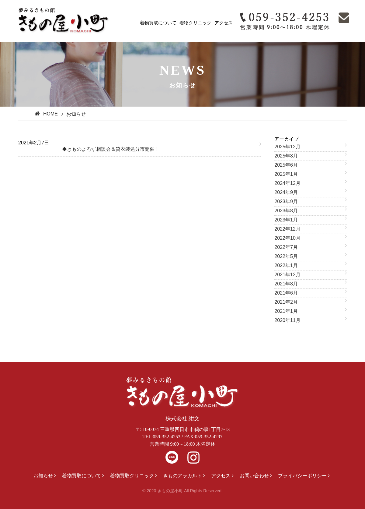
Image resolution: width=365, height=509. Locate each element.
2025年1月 (286, 174)
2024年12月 (287, 183)
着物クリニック (195, 22)
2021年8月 (286, 283)
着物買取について (158, 22)
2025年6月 (286, 165)
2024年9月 (286, 192)
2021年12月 (287, 274)
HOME (50, 113)
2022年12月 (287, 229)
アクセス (223, 22)
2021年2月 (286, 302)
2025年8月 (286, 155)
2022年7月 (286, 247)
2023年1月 (286, 219)
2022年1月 (286, 265)
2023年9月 (286, 201)
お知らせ (43, 475)
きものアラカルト (182, 475)
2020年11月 (287, 320)
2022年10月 (287, 238)
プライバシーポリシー (302, 475)
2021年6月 (286, 292)
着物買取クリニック (132, 475)
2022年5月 (286, 256)
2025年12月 (287, 146)
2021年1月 (286, 311)
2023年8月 (286, 210)
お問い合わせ (254, 475)
